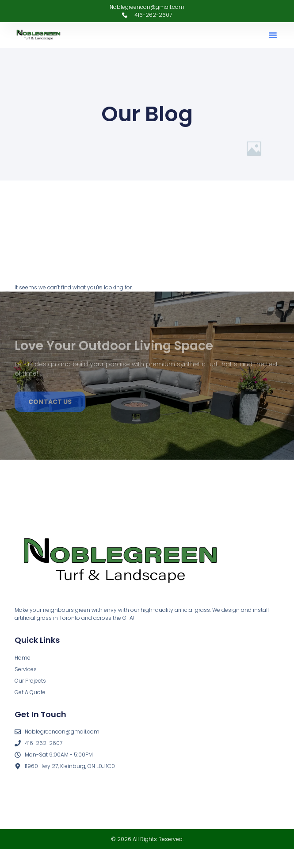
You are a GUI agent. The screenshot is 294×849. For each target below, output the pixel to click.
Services (26, 669)
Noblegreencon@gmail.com (147, 7)
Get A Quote (30, 692)
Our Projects (30, 680)
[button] (272, 35)
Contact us (50, 401)
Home (23, 657)
